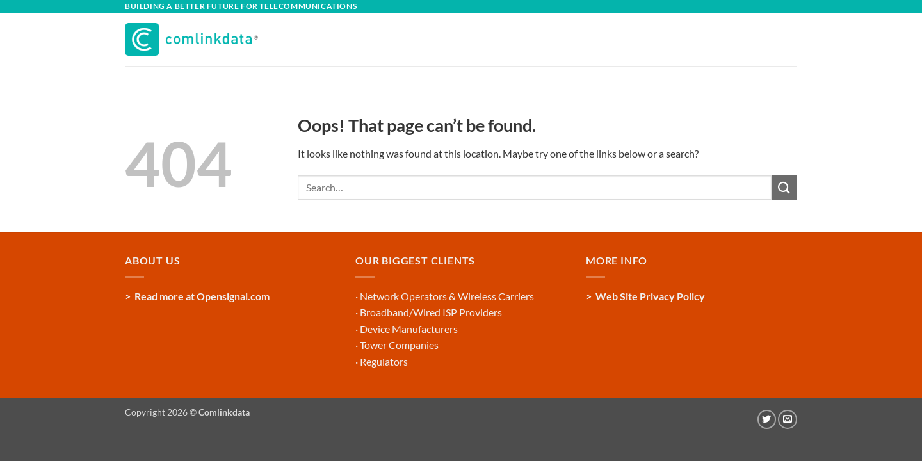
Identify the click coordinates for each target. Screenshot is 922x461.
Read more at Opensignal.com (202, 296)
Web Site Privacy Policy (650, 296)
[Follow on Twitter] (767, 419)
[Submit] (784, 187)
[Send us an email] (787, 419)
